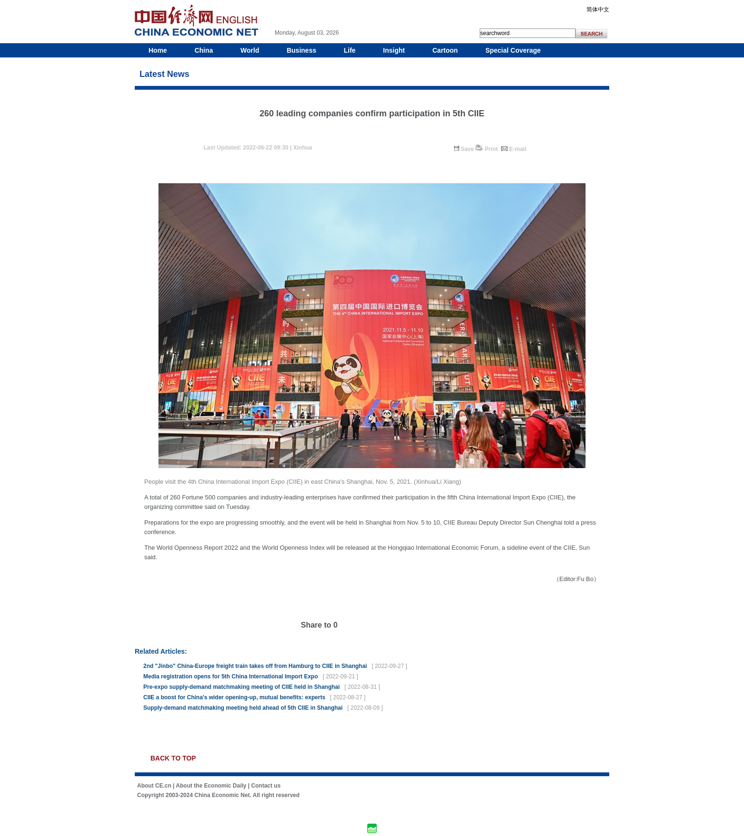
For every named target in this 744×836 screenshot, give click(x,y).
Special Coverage (513, 50)
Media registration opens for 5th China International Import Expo (230, 676)
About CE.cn (154, 785)
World (250, 50)
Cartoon (445, 50)
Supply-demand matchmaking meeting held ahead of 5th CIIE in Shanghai (243, 707)
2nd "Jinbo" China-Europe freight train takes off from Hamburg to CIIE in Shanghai (255, 666)
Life (349, 50)
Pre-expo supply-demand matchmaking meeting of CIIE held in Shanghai (241, 687)
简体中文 (597, 9)
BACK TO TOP (173, 758)
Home (158, 50)
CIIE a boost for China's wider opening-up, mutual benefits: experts (234, 697)
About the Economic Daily (211, 785)
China (204, 50)
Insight (394, 50)
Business (301, 50)
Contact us (265, 785)
